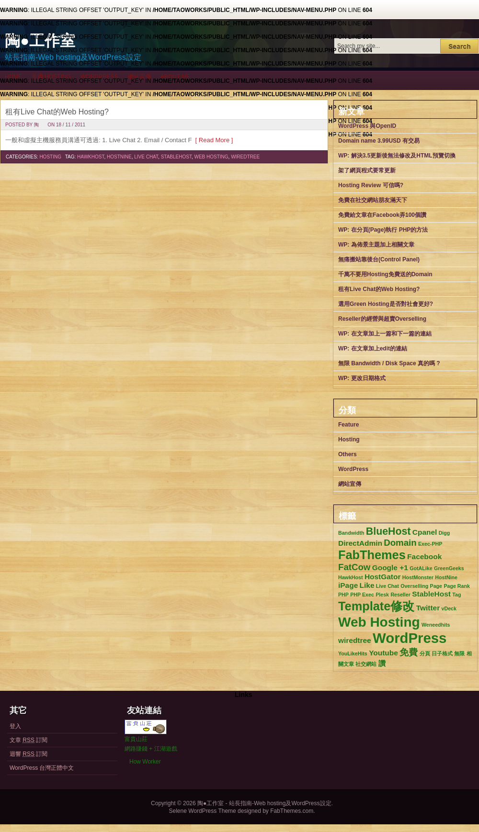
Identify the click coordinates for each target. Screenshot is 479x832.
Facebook (424, 556)
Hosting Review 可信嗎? (370, 185)
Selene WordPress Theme (202, 811)
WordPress (99, 76)
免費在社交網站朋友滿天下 (372, 200)
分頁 (425, 653)
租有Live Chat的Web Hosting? (57, 112)
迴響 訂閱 (28, 754)
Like (367, 585)
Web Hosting (211, 156)
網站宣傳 (139, 76)
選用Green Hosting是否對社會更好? (385, 304)
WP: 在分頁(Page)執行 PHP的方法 (383, 229)
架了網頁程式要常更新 (367, 170)
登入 (15, 726)
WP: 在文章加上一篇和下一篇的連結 (385, 333)
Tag (456, 594)
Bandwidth (351, 533)
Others (347, 454)
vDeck (449, 608)
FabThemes (372, 555)
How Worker (145, 761)
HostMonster (417, 577)
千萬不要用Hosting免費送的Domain (385, 274)
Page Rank (457, 586)
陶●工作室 (40, 40)
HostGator (383, 577)
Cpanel (424, 532)
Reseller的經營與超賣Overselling (382, 318)
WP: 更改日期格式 (362, 378)
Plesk (382, 594)
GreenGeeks (449, 568)
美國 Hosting (51, 76)
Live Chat (146, 156)
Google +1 (390, 567)
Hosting (50, 156)
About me (175, 76)
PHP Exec (362, 594)
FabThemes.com (291, 811)
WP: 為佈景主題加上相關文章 (376, 244)
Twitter (428, 608)
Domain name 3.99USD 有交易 (379, 140)
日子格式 (442, 653)
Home (13, 76)
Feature (348, 424)
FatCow (354, 567)
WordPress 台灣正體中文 (42, 768)
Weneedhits (436, 625)
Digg (444, 533)
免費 (408, 652)
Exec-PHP (430, 544)
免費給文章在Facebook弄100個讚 (382, 215)
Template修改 (376, 606)
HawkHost (90, 156)
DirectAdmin (360, 543)
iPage (348, 585)
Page (436, 586)
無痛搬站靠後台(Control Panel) (379, 259)
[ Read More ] (212, 140)
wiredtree (245, 156)
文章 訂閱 (28, 740)
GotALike (421, 568)
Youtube (383, 653)
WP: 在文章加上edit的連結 (372, 348)
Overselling (414, 586)
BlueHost (388, 531)
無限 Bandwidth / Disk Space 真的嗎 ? (389, 363)
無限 (459, 653)
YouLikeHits (352, 653)
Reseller (400, 594)
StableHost (176, 156)
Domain (400, 543)
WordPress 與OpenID (367, 126)
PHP (343, 594)
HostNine (119, 156)
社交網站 (365, 664)
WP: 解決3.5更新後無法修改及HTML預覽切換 (397, 155)
